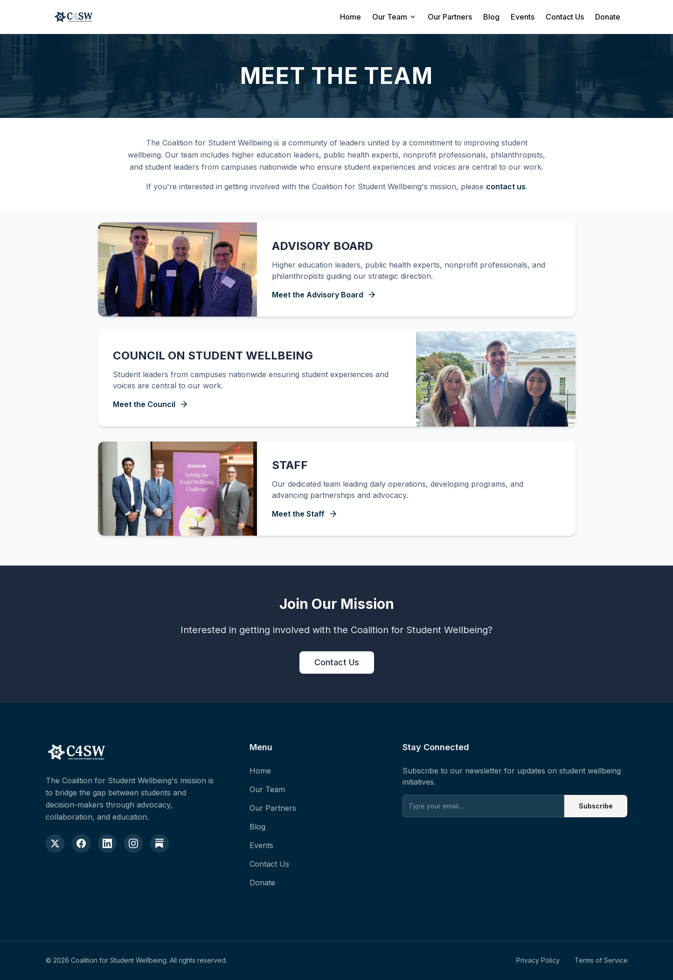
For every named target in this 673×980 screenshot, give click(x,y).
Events (522, 16)
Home (350, 16)
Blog (491, 16)
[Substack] (159, 843)
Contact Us (565, 16)
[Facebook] (81, 843)
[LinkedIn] (107, 843)
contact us (506, 186)
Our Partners (450, 16)
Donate (607, 16)
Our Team (394, 16)
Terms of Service (601, 960)
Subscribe (595, 806)
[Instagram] (133, 843)
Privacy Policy (538, 960)
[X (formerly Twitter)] (55, 843)
